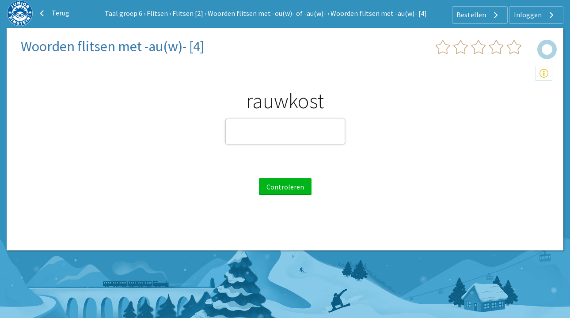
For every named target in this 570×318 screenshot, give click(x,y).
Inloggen (535, 15)
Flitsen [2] (187, 13)
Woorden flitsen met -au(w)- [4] (379, 13)
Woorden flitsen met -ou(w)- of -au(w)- (267, 13)
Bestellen (478, 15)
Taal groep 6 (123, 13)
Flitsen (157, 13)
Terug (53, 13)
